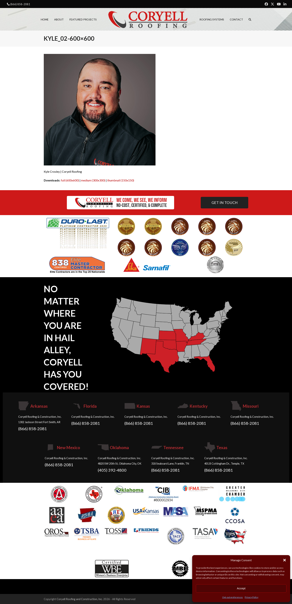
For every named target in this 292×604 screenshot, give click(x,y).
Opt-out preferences (232, 597)
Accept (241, 588)
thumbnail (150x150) (120, 180)
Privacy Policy (251, 597)
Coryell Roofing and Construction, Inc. (80, 599)
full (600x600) (70, 180)
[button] (284, 560)
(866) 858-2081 (20, 4)
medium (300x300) (93, 180)
